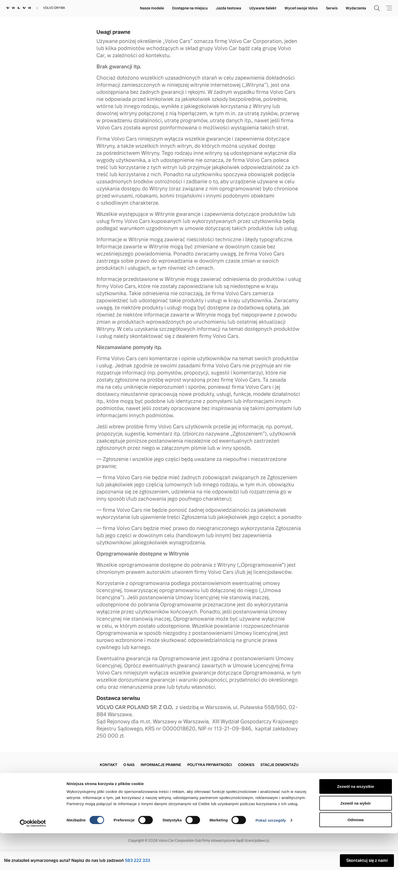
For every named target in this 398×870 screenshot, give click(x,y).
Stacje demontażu (279, 764)
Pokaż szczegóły (271, 857)
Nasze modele (152, 8)
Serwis (332, 8)
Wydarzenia (356, 8)
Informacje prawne (161, 764)
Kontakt (108, 764)
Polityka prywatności (209, 764)
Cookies (246, 764)
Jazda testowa (228, 8)
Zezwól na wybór (355, 840)
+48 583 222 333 (116, 798)
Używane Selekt (262, 8)
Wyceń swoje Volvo (301, 8)
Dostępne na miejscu (190, 8)
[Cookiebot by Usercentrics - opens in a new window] (33, 860)
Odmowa (355, 856)
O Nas (129, 764)
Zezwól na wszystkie (355, 823)
